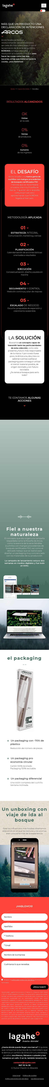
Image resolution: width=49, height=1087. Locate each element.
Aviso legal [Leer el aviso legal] (16, 1075)
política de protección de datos (22, 980)
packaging (13, 362)
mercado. (29, 198)
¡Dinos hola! (39, 987)
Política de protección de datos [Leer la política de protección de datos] (16, 1079)
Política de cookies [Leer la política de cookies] (29, 1075)
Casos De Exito (24, 89)
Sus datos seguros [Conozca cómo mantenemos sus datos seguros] (37, 1079)
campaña (12, 561)
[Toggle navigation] (43, 5)
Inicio (13, 89)
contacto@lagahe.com (24, 1063)
